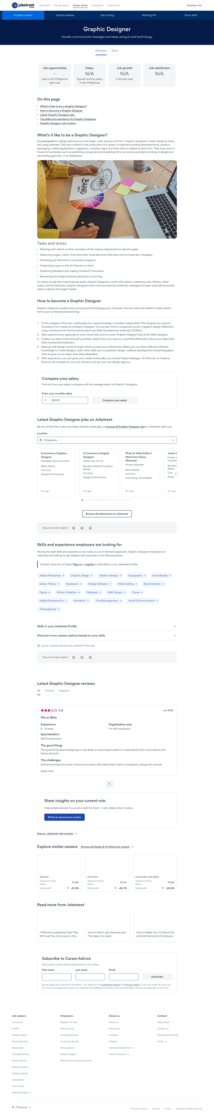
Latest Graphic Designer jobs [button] (57, 114)
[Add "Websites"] (100, 590)
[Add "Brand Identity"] (163, 581)
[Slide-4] (94, 497)
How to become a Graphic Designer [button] (61, 110)
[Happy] (90, 525)
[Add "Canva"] (142, 590)
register (89, 561)
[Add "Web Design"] (124, 590)
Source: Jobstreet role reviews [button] (57, 830)
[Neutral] (82, 525)
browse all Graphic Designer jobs (125, 426)
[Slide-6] (100, 497)
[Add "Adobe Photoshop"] (63, 573)
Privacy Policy (132, 982)
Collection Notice (110, 982)
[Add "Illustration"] (80, 581)
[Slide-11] (115, 497)
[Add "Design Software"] (110, 581)
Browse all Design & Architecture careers (107, 844)
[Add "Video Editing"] (136, 581)
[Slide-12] (118, 497)
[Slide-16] (129, 497)
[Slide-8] (106, 497)
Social (160, 1038)
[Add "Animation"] (88, 598)
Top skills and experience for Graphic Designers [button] (68, 119)
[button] (21, 1105)
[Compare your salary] (115, 400)
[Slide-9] (109, 497)
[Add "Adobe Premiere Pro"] (66, 598)
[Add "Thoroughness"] (58, 606)
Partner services (117, 1051)
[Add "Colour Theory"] (58, 581)
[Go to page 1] (109, 781)
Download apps (20, 1090)
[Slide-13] (121, 497)
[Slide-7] (103, 497)
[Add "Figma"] (49, 590)
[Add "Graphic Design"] (91, 573)
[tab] (102, 50)
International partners (120, 1045)
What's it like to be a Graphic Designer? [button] (63, 106)
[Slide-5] (97, 497)
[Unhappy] (74, 525)
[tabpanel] (107, 735)
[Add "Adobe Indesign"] (120, 573)
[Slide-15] (127, 497)
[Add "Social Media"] (170, 573)
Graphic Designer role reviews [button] (58, 123)
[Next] (176, 472)
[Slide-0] (82, 497)
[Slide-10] (112, 497)
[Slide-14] (124, 497)
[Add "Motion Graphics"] (79, 590)
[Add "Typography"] (145, 573)
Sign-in (77, 561)
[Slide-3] (91, 497)
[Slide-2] (88, 497)
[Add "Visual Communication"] (157, 598)
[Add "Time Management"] (120, 598)
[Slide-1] (85, 497)
